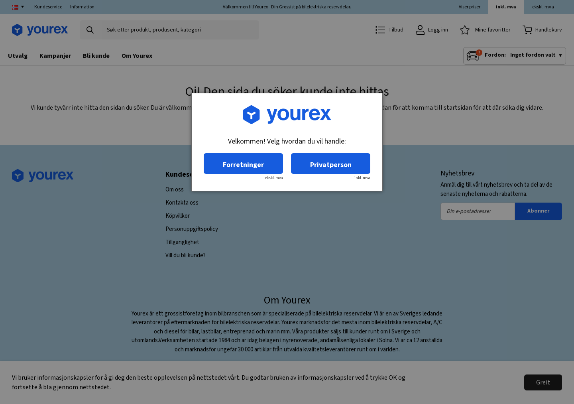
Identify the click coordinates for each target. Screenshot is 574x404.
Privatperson (331, 165)
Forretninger (243, 165)
